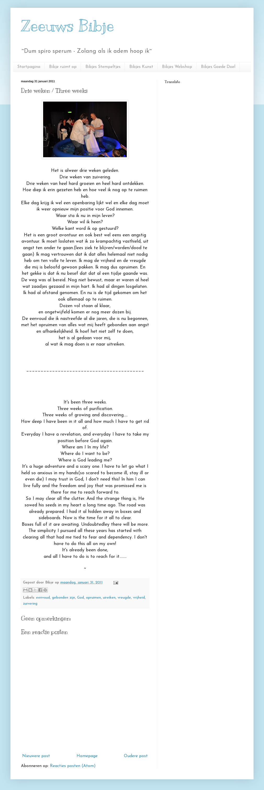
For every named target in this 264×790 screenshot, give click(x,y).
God (80, 598)
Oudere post (136, 756)
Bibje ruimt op (63, 67)
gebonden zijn (63, 598)
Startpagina (28, 67)
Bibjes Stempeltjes (102, 67)
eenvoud (43, 598)
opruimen (93, 598)
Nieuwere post (36, 756)
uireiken (109, 598)
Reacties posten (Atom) (73, 766)
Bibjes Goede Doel (218, 67)
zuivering (30, 604)
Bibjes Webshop (177, 67)
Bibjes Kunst (141, 67)
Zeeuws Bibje (67, 26)
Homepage (87, 756)
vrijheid (139, 598)
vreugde (124, 598)
